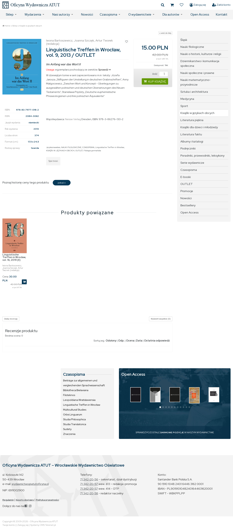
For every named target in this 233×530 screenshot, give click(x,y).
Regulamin (8, 499)
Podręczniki (188, 148)
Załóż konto (221, 5)
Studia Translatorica (74, 424)
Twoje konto (8, 525)
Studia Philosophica (74, 419)
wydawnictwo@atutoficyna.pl (30, 484)
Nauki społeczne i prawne (197, 73)
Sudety (67, 429)
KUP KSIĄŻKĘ (155, 81)
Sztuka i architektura (194, 92)
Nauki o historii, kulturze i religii (200, 54)
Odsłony (111, 340)
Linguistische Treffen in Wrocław (109, 147)
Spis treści (53, 161)
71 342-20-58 (89, 493)
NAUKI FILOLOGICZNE (71, 147)
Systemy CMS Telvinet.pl (43, 525)
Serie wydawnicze (192, 163)
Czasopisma (108, 14)
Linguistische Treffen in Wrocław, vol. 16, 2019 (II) (14, 257)
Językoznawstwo (53, 147)
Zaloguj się (197, 5)
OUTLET (79, 150)
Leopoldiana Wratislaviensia (79, 400)
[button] (160, 407)
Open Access (199, 14)
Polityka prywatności (47, 499)
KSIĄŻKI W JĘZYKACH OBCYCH (60, 150)
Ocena (130, 340)
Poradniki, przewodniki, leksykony (202, 155)
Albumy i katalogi (191, 141)
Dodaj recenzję (10, 319)
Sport (184, 106)
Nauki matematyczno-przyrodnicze (195, 82)
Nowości (87, 14)
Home (7, 25)
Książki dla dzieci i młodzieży (199, 127)
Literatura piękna (191, 120)
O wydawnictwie (139, 14)
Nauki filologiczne (192, 47)
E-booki (185, 177)
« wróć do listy (165, 33)
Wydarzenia (33, 14)
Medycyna (187, 99)
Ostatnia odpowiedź (157, 340)
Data (139, 340)
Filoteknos (69, 395)
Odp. (121, 340)
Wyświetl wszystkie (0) (161, 319)
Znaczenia (69, 434)
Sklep (9, 14)
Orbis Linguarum (72, 414)
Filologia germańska (92, 150)
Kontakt (221, 14)
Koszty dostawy (25, 499)
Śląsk (183, 40)
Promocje (186, 191)
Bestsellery (187, 205)
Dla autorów (170, 14)
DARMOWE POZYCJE (172, 432)
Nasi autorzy (61, 14)
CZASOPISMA (88, 147)
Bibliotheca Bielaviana (75, 390)
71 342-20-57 (89, 484)
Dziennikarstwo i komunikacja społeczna (199, 63)
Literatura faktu (191, 134)
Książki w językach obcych (30, 25)
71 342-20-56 (89, 479)
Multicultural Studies (74, 409)
